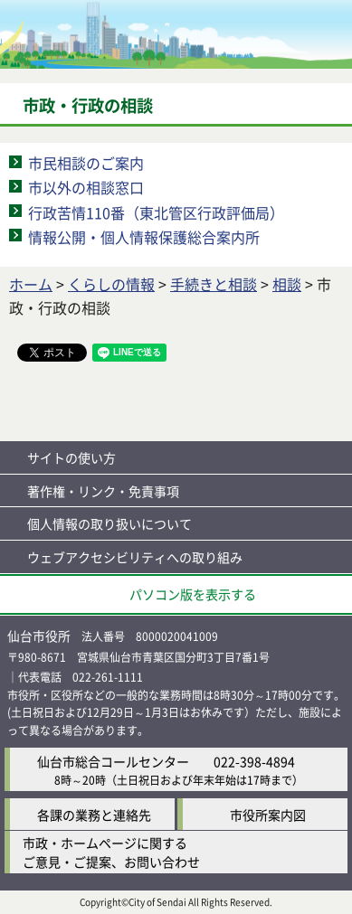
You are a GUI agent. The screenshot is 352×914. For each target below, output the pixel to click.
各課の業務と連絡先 (94, 815)
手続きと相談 (213, 284)
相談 (286, 284)
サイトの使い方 (71, 457)
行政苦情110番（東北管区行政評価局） (156, 212)
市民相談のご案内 (86, 163)
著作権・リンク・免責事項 (103, 491)
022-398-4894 (254, 761)
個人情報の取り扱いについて (109, 523)
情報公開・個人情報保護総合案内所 (144, 237)
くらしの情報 (111, 284)
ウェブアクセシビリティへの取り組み (135, 557)
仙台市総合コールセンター (113, 761)
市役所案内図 (268, 815)
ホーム (30, 284)
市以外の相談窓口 (86, 187)
